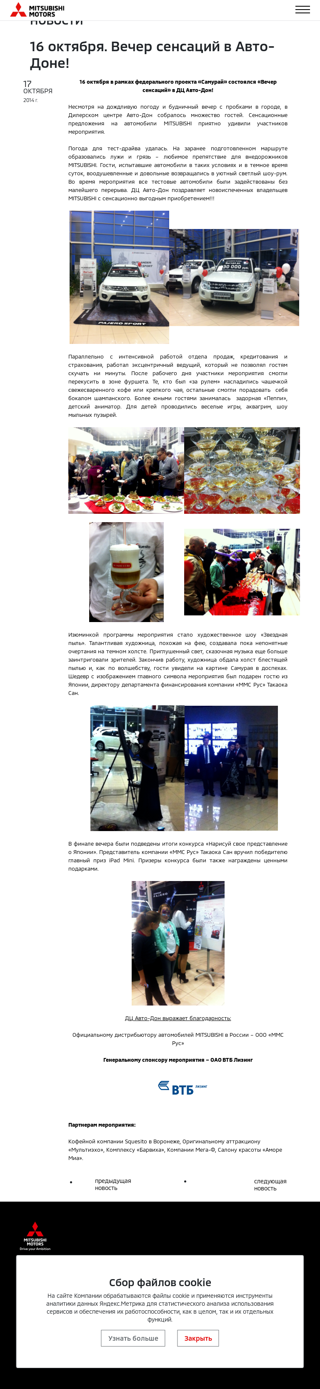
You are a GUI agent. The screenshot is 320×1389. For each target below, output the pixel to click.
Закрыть (198, 1338)
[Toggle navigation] (302, 9)
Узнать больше (133, 1338)
